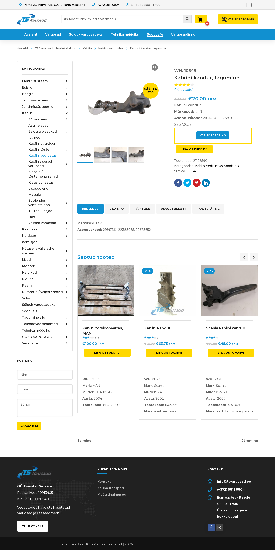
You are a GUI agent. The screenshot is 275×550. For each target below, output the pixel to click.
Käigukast (45, 229)
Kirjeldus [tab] (90, 209)
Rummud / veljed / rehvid (45, 292)
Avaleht (22, 48)
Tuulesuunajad (40, 211)
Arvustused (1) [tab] (173, 209)
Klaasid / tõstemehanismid (43, 174)
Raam (45, 285)
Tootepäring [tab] (208, 209)
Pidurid (45, 279)
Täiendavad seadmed (45, 324)
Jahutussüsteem (45, 100)
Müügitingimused (111, 494)
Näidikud (45, 272)
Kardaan (45, 236)
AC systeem (48, 119)
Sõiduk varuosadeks (38, 305)
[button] (155, 67)
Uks (31, 217)
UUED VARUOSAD (45, 337)
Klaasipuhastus (41, 182)
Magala (34, 194)
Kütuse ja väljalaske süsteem (45, 251)
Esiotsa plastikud (48, 131)
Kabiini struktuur (41, 143)
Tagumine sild (45, 317)
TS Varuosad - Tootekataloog (55, 48)
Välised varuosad (48, 223)
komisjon (29, 242)
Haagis (45, 94)
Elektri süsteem (45, 81)
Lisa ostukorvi (194, 149)
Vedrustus (45, 343)
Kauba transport (110, 488)
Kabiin (87, 48)
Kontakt (104, 482)
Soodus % (30, 311)
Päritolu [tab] (142, 209)
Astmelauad (38, 125)
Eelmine (84, 440)
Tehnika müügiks (36, 330)
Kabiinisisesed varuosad (48, 164)
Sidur (45, 298)
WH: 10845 (189, 171)
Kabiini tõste (48, 149)
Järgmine (250, 440)
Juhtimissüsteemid (45, 107)
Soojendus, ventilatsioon (48, 203)
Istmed (34, 137)
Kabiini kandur (157, 328)
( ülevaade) (183, 90)
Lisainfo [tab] (117, 209)
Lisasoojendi (38, 188)
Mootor (45, 266)
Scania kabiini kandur (225, 328)
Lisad (45, 260)
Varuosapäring (213, 135)
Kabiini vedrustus (111, 48)
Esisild (45, 87)
